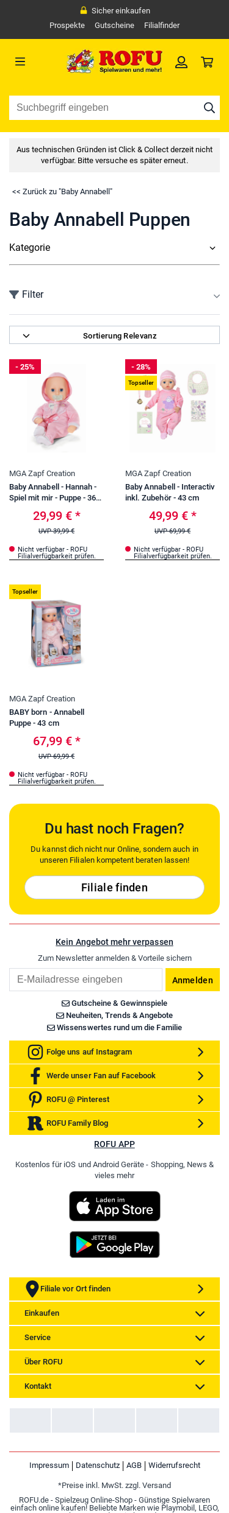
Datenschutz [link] (98, 1465)
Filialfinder (162, 25)
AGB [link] (134, 1465)
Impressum (49, 1465)
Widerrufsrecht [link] (174, 1465)
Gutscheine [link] (114, 25)
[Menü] (35, 61)
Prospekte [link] (67, 25)
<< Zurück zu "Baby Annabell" (62, 191)
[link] (181, 61)
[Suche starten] (209, 108)
